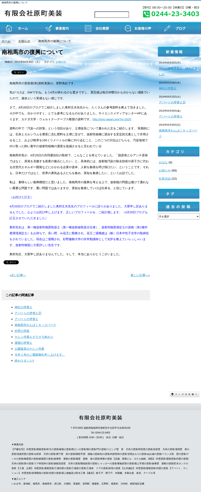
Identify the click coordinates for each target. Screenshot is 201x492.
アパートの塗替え (26, 319)
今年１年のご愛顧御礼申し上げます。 (40, 354)
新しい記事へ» (140, 275)
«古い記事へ (17, 275)
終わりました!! (24, 360)
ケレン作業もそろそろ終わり (34, 336)
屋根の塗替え (23, 342)
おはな (163, 162)
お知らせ (24, 41)
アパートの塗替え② (28, 313)
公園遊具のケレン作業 (29, 348)
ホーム (6, 41)
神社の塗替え (23, 307)
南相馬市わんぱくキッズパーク (35, 325)
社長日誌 (165, 178)
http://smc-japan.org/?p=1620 (112, 119)
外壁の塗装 (22, 331)
